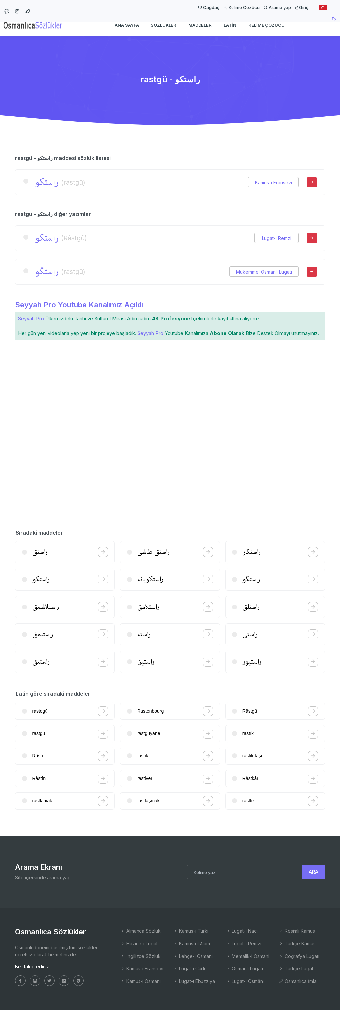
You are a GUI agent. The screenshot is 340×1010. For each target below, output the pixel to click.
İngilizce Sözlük (140, 956)
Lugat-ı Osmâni (245, 981)
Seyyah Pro (31, 318)
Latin (230, 25)
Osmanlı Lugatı (244, 968)
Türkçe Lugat (296, 968)
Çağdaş (208, 7)
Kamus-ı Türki (190, 931)
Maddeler (200, 25)
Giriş (301, 7)
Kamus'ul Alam (191, 943)
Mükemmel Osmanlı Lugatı (264, 272)
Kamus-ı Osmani (140, 981)
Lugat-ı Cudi (189, 968)
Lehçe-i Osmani (193, 956)
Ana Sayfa (127, 25)
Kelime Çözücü (241, 7)
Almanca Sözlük (140, 931)
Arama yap (277, 7)
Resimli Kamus (297, 931)
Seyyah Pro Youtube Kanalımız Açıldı (79, 304)
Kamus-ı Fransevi (273, 182)
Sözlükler (163, 25)
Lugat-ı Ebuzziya (194, 981)
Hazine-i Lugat (139, 943)
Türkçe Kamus (297, 943)
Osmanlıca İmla (298, 981)
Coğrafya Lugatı (299, 956)
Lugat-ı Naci (242, 931)
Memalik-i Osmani (247, 956)
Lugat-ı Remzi (276, 238)
